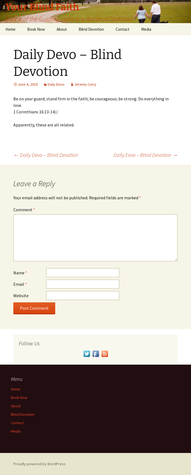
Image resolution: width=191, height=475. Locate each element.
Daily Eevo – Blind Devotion (145, 154)
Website (21, 295)
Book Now (36, 29)
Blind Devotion (91, 29)
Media (146, 29)
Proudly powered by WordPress (39, 463)
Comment (24, 209)
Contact (123, 29)
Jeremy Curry (85, 84)
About (62, 29)
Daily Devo (56, 84)
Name (20, 272)
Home (10, 29)
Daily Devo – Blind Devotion (45, 154)
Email (20, 284)
